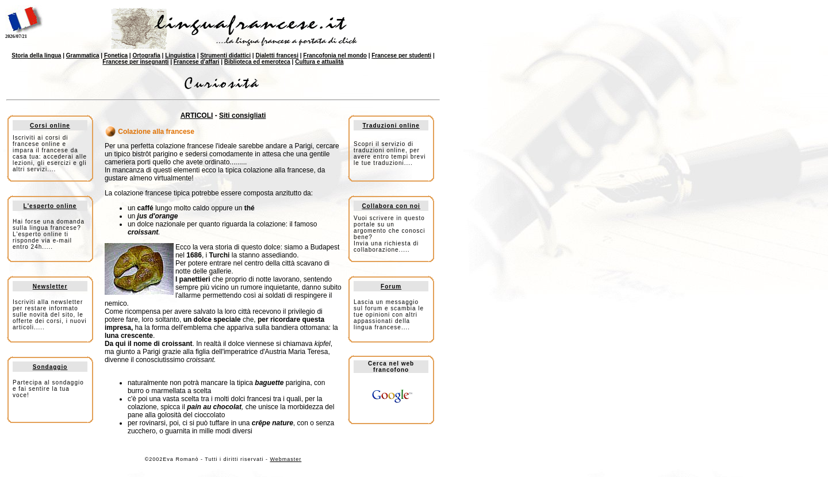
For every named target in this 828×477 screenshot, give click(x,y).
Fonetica (116, 55)
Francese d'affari (197, 62)
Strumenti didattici (225, 55)
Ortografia (146, 55)
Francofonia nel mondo (335, 55)
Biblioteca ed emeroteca (257, 62)
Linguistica (180, 55)
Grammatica (82, 55)
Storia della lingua (36, 55)
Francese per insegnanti (135, 62)
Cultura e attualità (319, 62)
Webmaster (285, 459)
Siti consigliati (242, 115)
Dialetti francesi (276, 55)
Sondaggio (50, 367)
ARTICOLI (197, 115)
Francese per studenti (401, 55)
